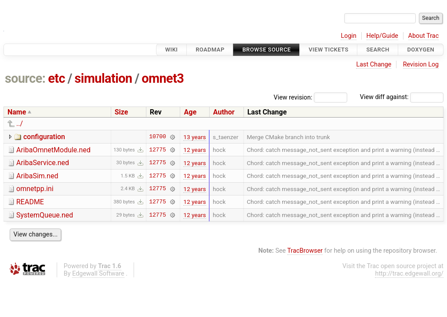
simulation (103, 78)
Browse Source (266, 49)
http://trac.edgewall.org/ (409, 273)
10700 (157, 137)
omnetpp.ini (35, 188)
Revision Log (421, 64)
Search (377, 49)
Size (121, 112)
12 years (194, 149)
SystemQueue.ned (44, 215)
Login (348, 36)
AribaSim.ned (37, 176)
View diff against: (401, 97)
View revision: (293, 97)
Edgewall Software (98, 273)
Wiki (171, 49)
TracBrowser (305, 250)
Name (16, 112)
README (30, 202)
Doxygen (420, 49)
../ (19, 123)
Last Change (373, 64)
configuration (44, 137)
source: (25, 78)
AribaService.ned (42, 162)
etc (56, 78)
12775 (157, 150)
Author (224, 112)
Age (190, 112)
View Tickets (328, 49)
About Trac (423, 36)
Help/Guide (382, 36)
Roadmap (210, 49)
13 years (194, 136)
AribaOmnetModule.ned (53, 150)
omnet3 (163, 78)
